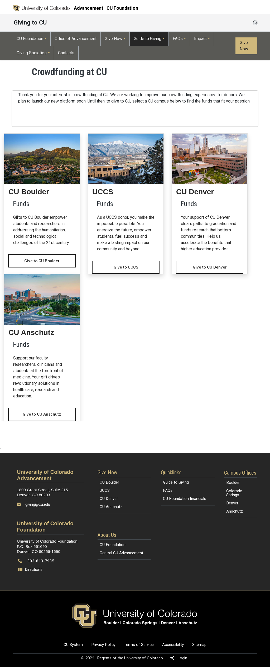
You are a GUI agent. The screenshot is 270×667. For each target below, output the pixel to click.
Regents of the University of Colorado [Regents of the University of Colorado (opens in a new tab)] (130, 658)
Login (177, 658)
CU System (73, 644)
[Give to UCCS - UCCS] (125, 204)
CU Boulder (109, 482)
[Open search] (255, 22)
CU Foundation (30, 38)
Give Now (113, 38)
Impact (200, 38)
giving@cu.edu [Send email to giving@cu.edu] (37, 504)
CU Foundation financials (184, 498)
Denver (232, 503)
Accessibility (173, 644)
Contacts (66, 52)
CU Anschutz (111, 506)
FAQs (178, 38)
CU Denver (109, 498)
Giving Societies (32, 52)
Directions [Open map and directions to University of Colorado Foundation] (31, 569)
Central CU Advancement (121, 553)
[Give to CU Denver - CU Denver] (209, 204)
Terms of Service (139, 644)
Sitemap (199, 644)
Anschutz (234, 511)
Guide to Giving (147, 38)
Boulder (233, 482)
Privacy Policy (103, 644)
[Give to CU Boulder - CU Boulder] (42, 201)
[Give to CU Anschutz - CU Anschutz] (42, 347)
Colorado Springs (234, 493)
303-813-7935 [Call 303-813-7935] (40, 561)
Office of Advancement (76, 38)
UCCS (105, 490)
